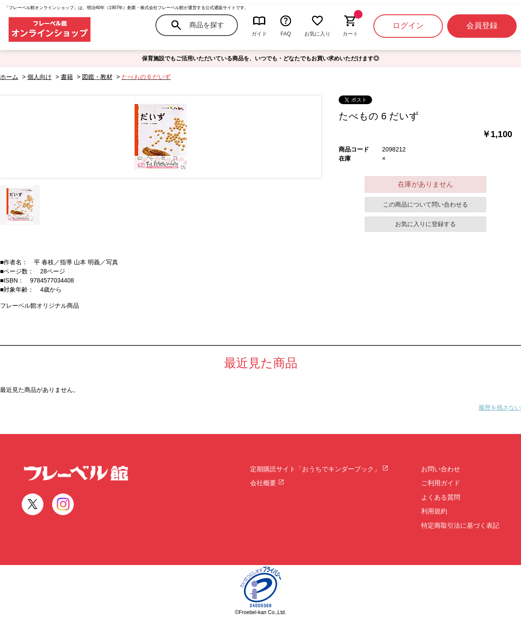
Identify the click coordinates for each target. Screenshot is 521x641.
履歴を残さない (499, 407)
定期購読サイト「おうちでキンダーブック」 (319, 469)
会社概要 (267, 483)
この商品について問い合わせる (425, 204)
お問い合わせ (440, 469)
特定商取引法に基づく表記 (460, 525)
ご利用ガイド (440, 483)
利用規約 (434, 511)
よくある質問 (440, 497)
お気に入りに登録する (425, 223)
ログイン (408, 25)
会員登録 (482, 25)
